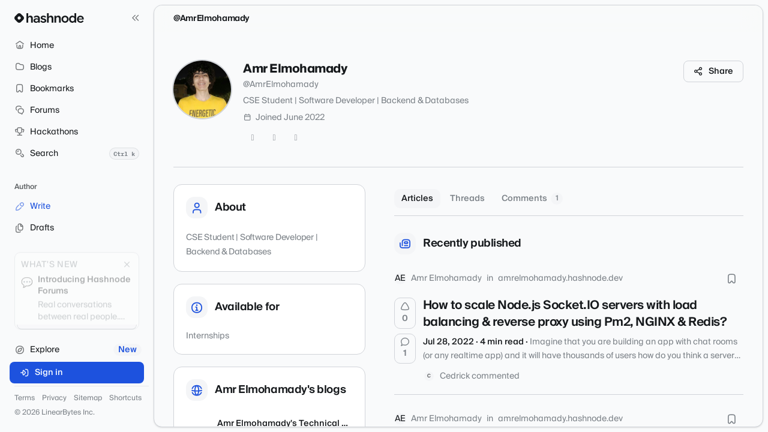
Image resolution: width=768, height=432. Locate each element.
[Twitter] (252, 138)
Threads (467, 198)
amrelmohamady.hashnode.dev (560, 278)
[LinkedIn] (295, 138)
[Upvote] (405, 313)
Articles (417, 198)
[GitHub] (274, 138)
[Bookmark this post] (731, 278)
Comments (532, 198)
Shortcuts (125, 398)
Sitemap (88, 398)
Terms (24, 398)
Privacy (54, 398)
